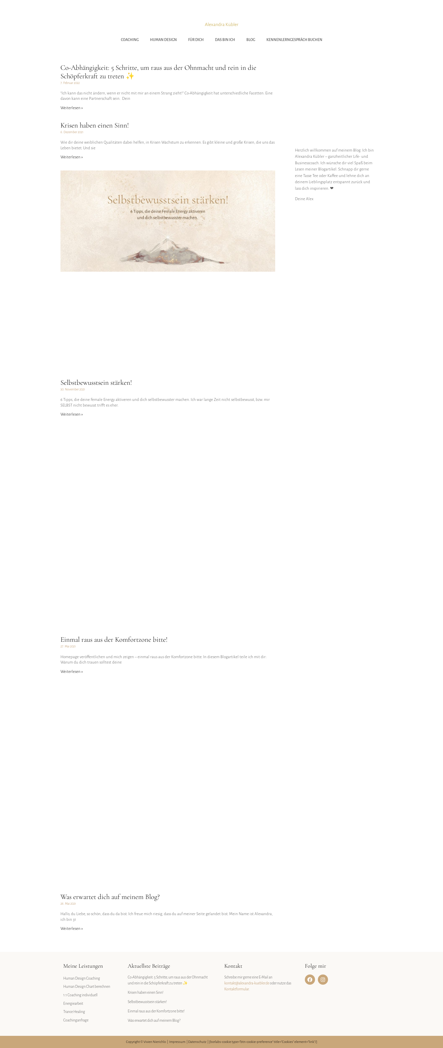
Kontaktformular (236, 989)
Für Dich (196, 40)
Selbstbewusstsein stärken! (96, 382)
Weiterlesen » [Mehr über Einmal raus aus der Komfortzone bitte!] (71, 671)
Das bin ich (225, 40)
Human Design (163, 40)
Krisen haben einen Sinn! (94, 125)
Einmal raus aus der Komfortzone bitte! (114, 639)
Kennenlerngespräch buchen (294, 40)
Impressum (177, 1042)
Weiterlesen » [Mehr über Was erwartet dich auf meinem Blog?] (71, 928)
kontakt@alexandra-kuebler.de (246, 983)
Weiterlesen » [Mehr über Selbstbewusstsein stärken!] (71, 414)
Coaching (130, 40)
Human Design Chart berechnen (86, 987)
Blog (250, 40)
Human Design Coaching (81, 978)
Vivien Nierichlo (155, 1042)
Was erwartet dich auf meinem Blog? (110, 897)
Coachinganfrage (75, 1020)
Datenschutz (197, 1042)
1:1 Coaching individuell (80, 995)
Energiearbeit (73, 1004)
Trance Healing (74, 1012)
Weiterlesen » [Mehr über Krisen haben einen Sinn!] (71, 157)
